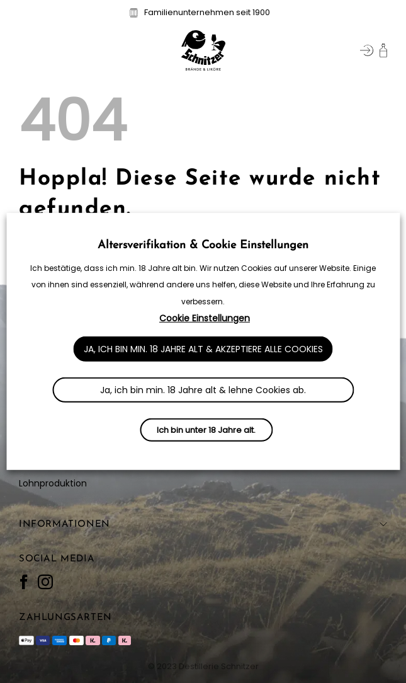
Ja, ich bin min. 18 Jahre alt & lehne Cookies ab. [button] (203, 390)
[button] (26, 50)
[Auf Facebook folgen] (23, 582)
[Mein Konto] (366, 50)
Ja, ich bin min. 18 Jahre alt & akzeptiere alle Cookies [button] (203, 349)
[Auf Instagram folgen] (45, 582)
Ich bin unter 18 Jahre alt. (206, 430)
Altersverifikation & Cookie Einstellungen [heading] (203, 245)
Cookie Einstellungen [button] (204, 318)
